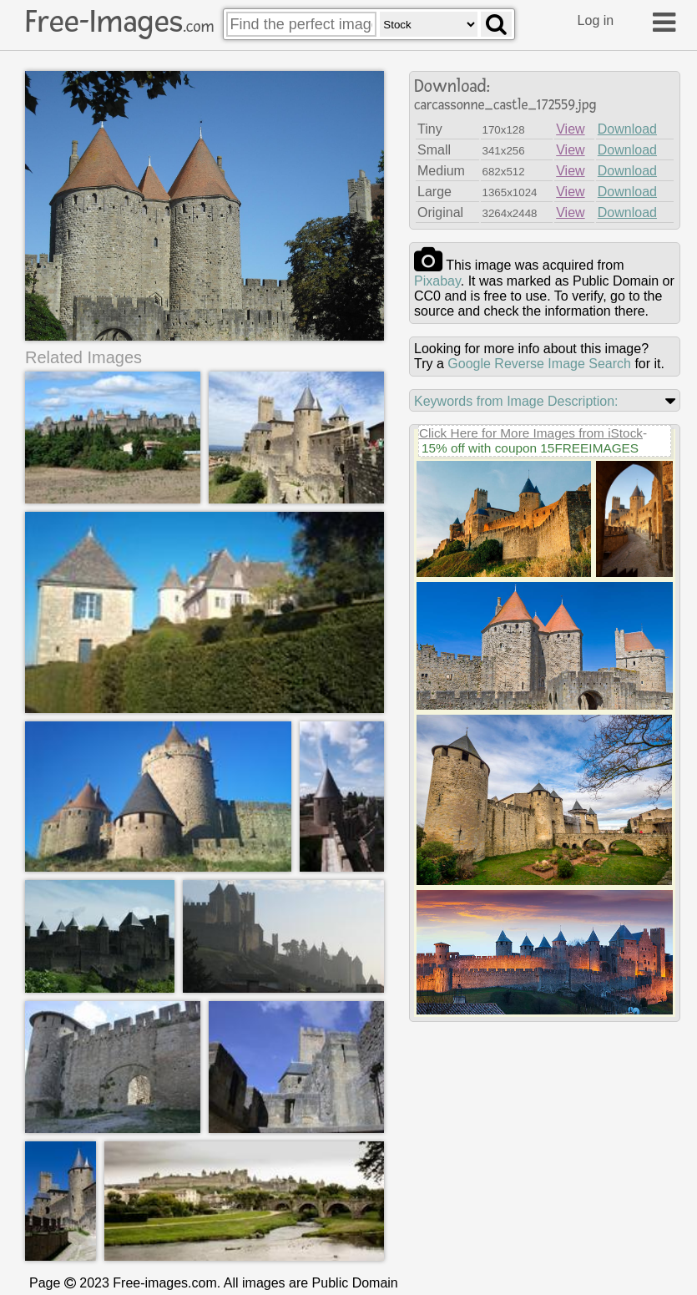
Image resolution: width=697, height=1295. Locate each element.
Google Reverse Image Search (539, 364)
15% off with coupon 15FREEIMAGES (530, 448)
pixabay (437, 281)
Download (627, 129)
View (570, 129)
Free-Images (119, 22)
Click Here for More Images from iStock (531, 433)
